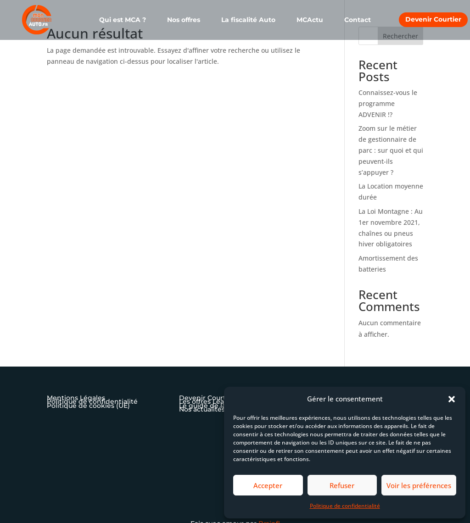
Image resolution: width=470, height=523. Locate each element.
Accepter (267, 485)
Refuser (342, 485)
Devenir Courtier (433, 19)
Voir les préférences (418, 485)
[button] (451, 399)
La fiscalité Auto (248, 20)
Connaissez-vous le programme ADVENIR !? (387, 103)
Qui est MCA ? (122, 20)
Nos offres (183, 20)
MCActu (310, 20)
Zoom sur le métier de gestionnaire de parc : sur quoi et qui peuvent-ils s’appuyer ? (390, 150)
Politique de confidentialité (345, 506)
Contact (357, 20)
